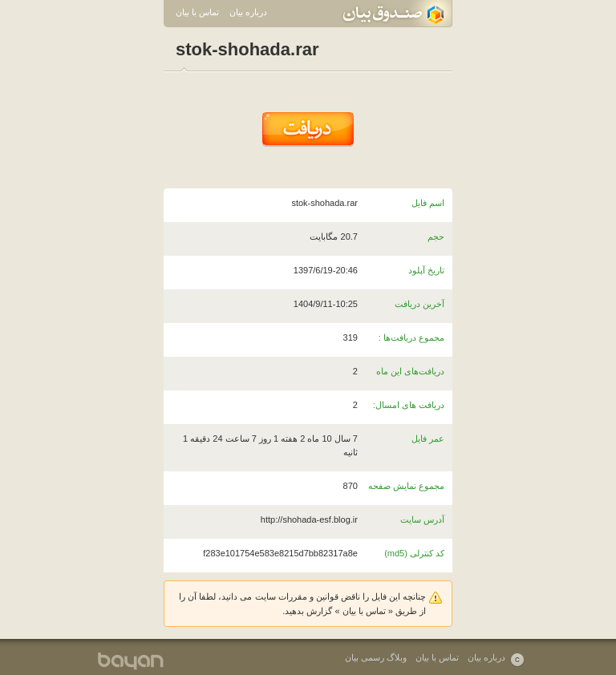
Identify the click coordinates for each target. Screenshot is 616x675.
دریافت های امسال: (408, 405)
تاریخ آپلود (426, 270)
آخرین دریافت (419, 304)
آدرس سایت (422, 519)
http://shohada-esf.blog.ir (309, 519)
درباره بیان (248, 12)
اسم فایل (427, 203)
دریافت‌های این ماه (410, 371)
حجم (436, 236)
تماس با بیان (197, 12)
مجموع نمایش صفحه (406, 486)
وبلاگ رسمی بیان (376, 657)
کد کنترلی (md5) (414, 553)
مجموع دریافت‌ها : (411, 337)
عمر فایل (427, 438)
